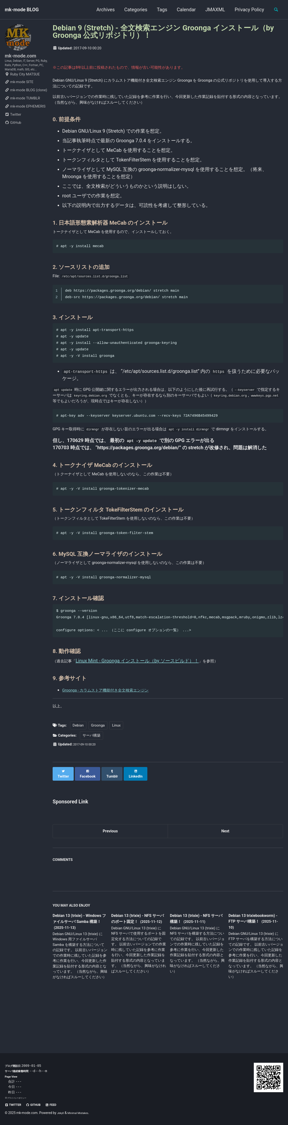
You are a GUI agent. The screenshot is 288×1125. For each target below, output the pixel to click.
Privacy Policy (246, 9)
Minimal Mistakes (82, 1113)
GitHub (13, 138)
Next (225, 875)
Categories (133, 9)
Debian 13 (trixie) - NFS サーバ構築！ (195, 964)
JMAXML (212, 9)
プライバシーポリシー (19, 1097)
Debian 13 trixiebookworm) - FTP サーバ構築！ (255, 967)
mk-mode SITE (19, 98)
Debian (78, 773)
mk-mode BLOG (22, 9)
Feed (60, 1104)
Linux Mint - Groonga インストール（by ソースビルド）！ (143, 705)
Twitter (13, 130)
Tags (159, 9)
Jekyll (61, 1113)
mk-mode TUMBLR (22, 114)
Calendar (183, 9)
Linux (116, 773)
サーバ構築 (91, 783)
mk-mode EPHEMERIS (25, 122)
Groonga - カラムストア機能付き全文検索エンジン (116, 735)
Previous (110, 875)
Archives (103, 9)
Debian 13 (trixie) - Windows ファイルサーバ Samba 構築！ (80, 967)
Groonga (98, 773)
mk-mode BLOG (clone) (26, 106)
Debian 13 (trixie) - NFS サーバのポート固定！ (136, 964)
